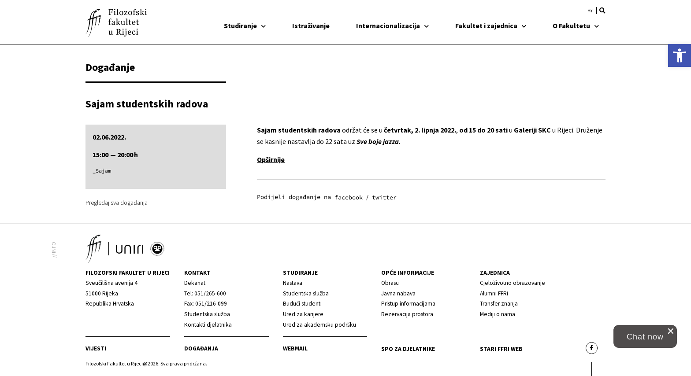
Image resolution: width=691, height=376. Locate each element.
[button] (602, 10)
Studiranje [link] (245, 25)
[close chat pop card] (671, 331)
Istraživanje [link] (311, 25)
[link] (679, 55)
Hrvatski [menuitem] (590, 10)
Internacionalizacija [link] (392, 25)
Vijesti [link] (95, 348)
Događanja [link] (201, 348)
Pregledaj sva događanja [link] (116, 202)
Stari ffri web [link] (501, 349)
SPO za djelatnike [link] (408, 349)
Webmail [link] (295, 348)
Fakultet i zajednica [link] (490, 25)
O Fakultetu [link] (576, 25)
